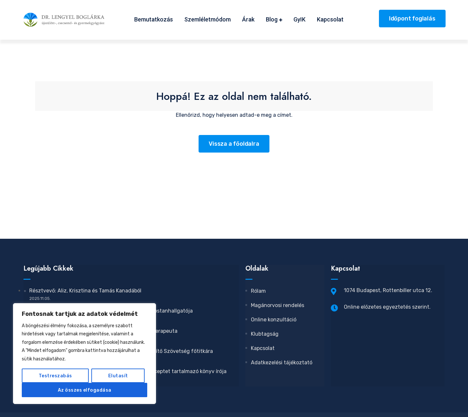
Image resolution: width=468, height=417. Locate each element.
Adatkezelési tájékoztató (279, 362)
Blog (272, 19)
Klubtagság (262, 334)
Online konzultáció (271, 319)
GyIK (299, 19)
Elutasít (118, 375)
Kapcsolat (330, 19)
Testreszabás (55, 375)
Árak (248, 19)
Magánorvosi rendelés (275, 305)
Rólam (256, 291)
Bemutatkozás (153, 19)
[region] (84, 353)
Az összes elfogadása (84, 390)
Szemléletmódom (207, 19)
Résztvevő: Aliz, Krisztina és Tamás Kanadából (85, 291)
